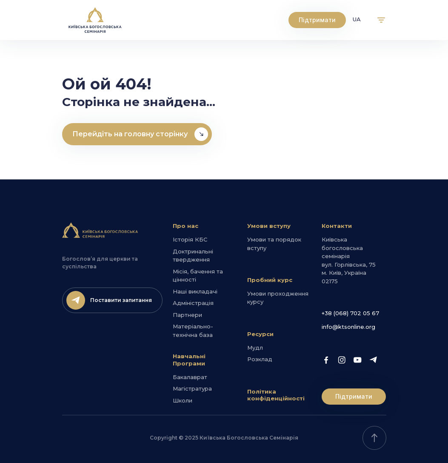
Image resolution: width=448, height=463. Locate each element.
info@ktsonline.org (348, 326)
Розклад (259, 359)
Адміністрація (193, 302)
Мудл (255, 347)
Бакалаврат (190, 377)
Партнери (187, 314)
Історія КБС (190, 239)
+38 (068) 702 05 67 (350, 313)
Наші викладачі (195, 291)
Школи (182, 400)
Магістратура (192, 388)
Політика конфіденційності (276, 395)
